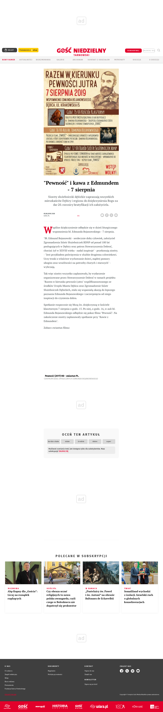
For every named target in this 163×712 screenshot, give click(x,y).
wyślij (116, 214)
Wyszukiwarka (158, 50)
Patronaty (119, 60)
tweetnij (112, 214)
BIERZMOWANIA (43, 60)
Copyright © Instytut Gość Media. (130, 694)
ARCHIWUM (78, 60)
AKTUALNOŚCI (25, 60)
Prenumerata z (28, 50)
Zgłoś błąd (10, 695)
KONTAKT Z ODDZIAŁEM (99, 60)
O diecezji (154, 60)
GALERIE (60, 60)
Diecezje (137, 60)
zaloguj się (149, 50)
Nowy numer (8, 60)
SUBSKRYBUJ (133, 50)
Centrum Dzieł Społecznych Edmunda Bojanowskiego (71, 378)
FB (107, 214)
